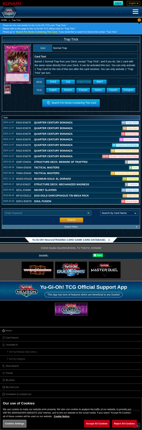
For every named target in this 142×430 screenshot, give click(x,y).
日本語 (53, 81)
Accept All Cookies (97, 423)
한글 (68, 81)
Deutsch (68, 90)
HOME (4, 20)
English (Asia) (84, 81)
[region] (71, 414)
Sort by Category (17, 359)
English (52, 90)
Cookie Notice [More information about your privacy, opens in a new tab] (62, 416)
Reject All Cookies (124, 423)
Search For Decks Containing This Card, (36, 32)
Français (83, 90)
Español (113, 90)
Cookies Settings (14, 423)
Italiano (98, 90)
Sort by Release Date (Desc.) (23, 352)
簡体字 (100, 81)
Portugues (129, 90)
